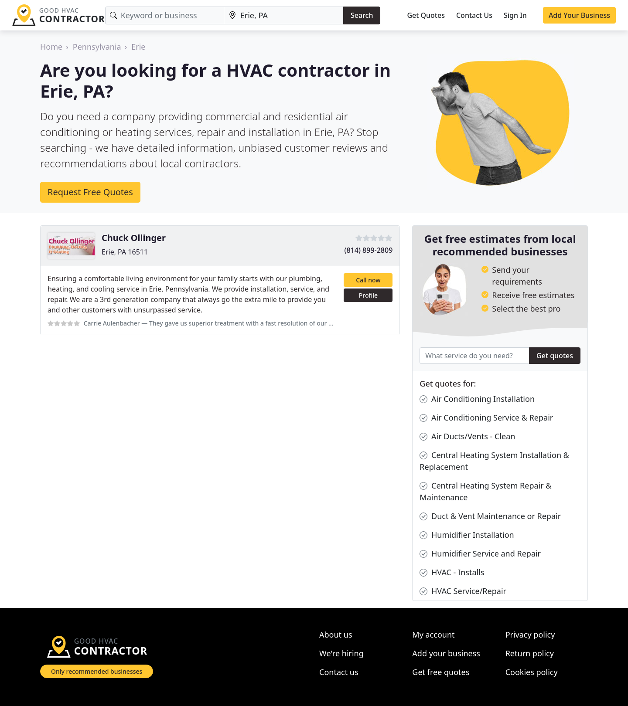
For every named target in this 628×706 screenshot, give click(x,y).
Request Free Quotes (90, 192)
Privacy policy (530, 634)
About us (335, 634)
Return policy (529, 653)
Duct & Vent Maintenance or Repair (490, 516)
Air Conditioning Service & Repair (486, 418)
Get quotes (554, 355)
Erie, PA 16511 (125, 252)
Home (51, 46)
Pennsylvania (97, 46)
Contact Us (474, 15)
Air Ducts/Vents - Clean (467, 436)
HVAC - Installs (452, 572)
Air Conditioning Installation (477, 399)
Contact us (338, 672)
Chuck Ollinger (134, 238)
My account (433, 634)
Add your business (446, 653)
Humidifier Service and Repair (480, 554)
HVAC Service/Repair (463, 591)
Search (362, 15)
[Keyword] (164, 15)
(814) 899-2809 (369, 250)
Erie (138, 46)
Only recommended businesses (96, 671)
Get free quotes (440, 672)
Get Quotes (426, 15)
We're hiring (341, 653)
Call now (368, 280)
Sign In (515, 15)
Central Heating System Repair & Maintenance (485, 491)
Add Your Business (579, 15)
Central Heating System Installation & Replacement (494, 460)
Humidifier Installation (467, 535)
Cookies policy (531, 672)
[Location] (284, 15)
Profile (368, 295)
